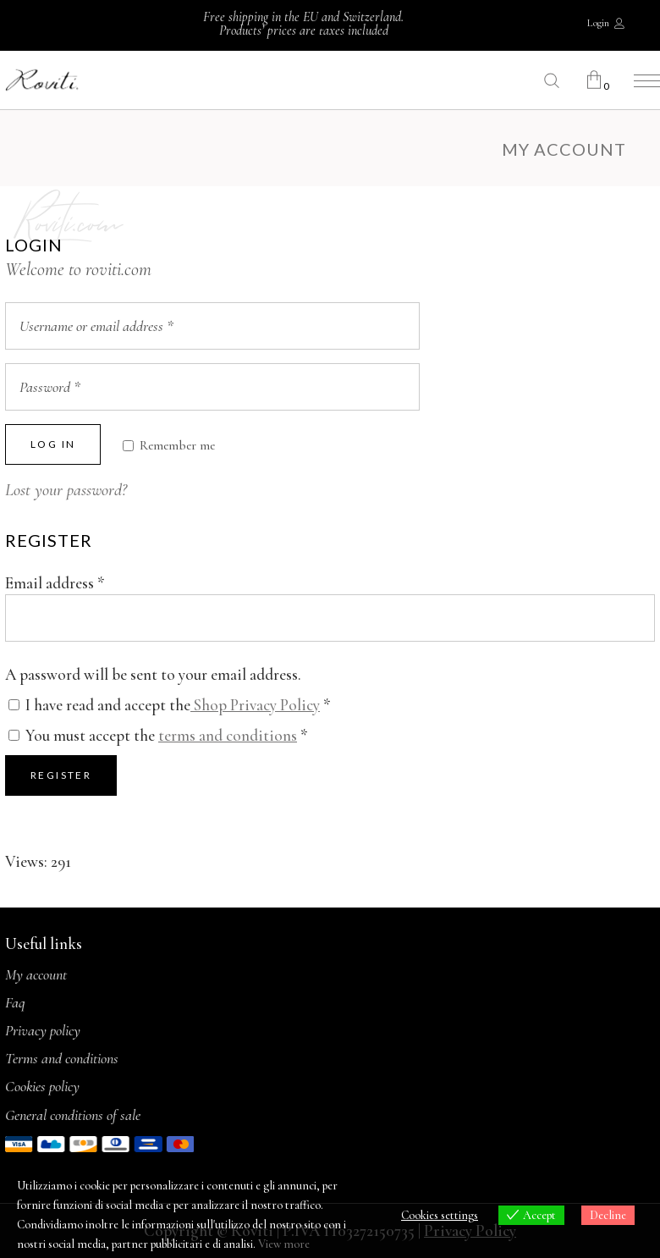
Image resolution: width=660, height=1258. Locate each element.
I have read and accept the (169, 705)
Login (598, 23)
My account (36, 974)
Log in (52, 444)
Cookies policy (42, 1086)
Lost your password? (66, 490)
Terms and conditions (61, 1058)
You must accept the (158, 735)
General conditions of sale (72, 1115)
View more (284, 1244)
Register (60, 775)
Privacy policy (42, 1030)
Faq (15, 1002)
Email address (55, 583)
